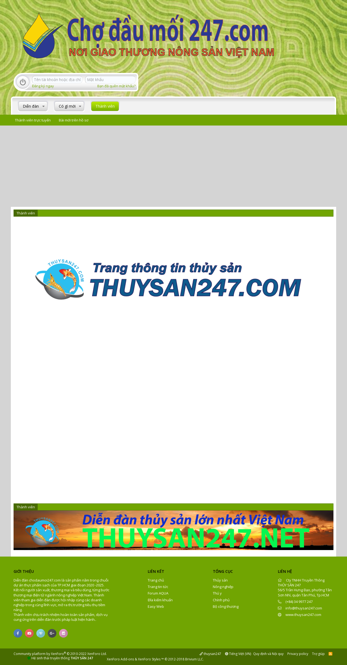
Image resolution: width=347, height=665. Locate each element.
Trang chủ (156, 580)
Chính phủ (221, 599)
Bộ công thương (226, 606)
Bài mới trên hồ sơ (73, 120)
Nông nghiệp (223, 586)
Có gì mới (67, 106)
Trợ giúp (318, 653)
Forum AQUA (158, 593)
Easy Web (156, 606)
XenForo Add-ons (120, 659)
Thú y (217, 593)
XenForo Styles (149, 659)
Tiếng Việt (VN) (238, 653)
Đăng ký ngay (43, 85)
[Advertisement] (173, 166)
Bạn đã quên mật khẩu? (116, 85)
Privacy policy (297, 653)
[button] (43, 106)
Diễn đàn (31, 106)
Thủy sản (220, 580)
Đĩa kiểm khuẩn (160, 599)
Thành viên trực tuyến (33, 120)
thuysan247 (210, 653)
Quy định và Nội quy (268, 653)
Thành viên (105, 106)
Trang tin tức (158, 586)
